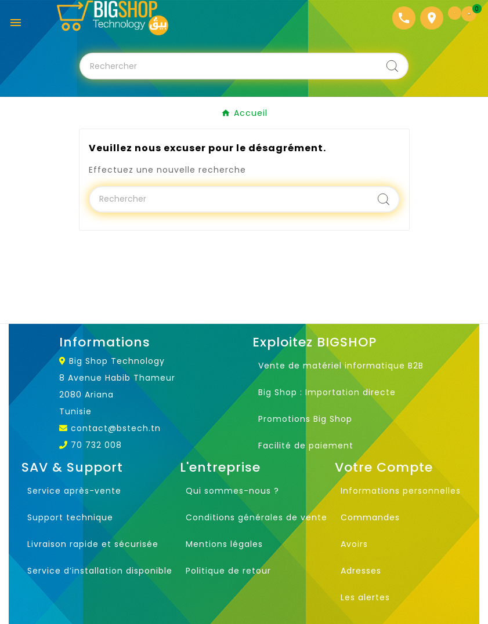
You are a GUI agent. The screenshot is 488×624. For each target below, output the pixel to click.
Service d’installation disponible (99, 570)
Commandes (370, 517)
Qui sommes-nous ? (232, 491)
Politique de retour (228, 570)
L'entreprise (220, 468)
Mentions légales (224, 544)
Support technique (70, 517)
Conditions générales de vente (256, 517)
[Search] (392, 66)
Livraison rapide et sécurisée (92, 544)
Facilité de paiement (305, 445)
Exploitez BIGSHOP (314, 342)
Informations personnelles (401, 491)
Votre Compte (384, 468)
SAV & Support (72, 468)
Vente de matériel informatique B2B (341, 365)
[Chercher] (229, 66)
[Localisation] (431, 18)
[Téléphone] (403, 18)
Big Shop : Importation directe (327, 392)
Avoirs (354, 544)
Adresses (361, 570)
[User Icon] (454, 13)
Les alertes (365, 597)
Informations (104, 342)
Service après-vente (74, 491)
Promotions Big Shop (305, 419)
